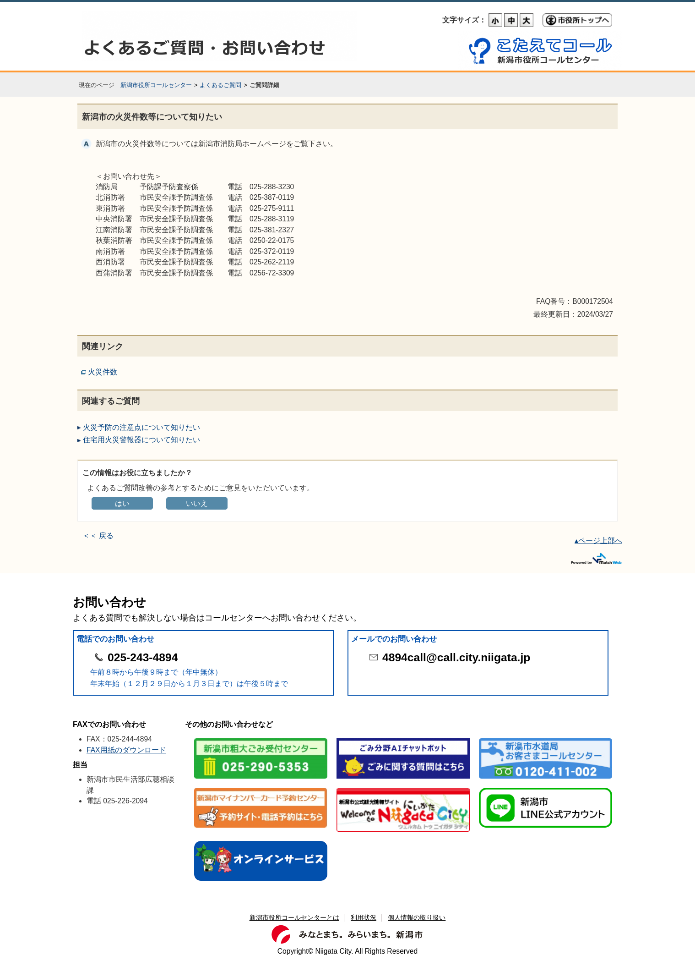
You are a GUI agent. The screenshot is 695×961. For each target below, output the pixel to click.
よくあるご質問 (220, 85)
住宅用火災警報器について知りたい (141, 440)
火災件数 (102, 372)
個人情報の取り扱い (416, 917)
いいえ (197, 503)
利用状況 (363, 917)
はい (122, 503)
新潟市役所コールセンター (156, 85)
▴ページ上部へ (598, 540)
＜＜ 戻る (98, 535)
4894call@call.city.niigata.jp (456, 657)
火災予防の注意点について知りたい (141, 427)
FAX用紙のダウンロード (126, 750)
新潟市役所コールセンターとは (294, 917)
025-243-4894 (143, 657)
